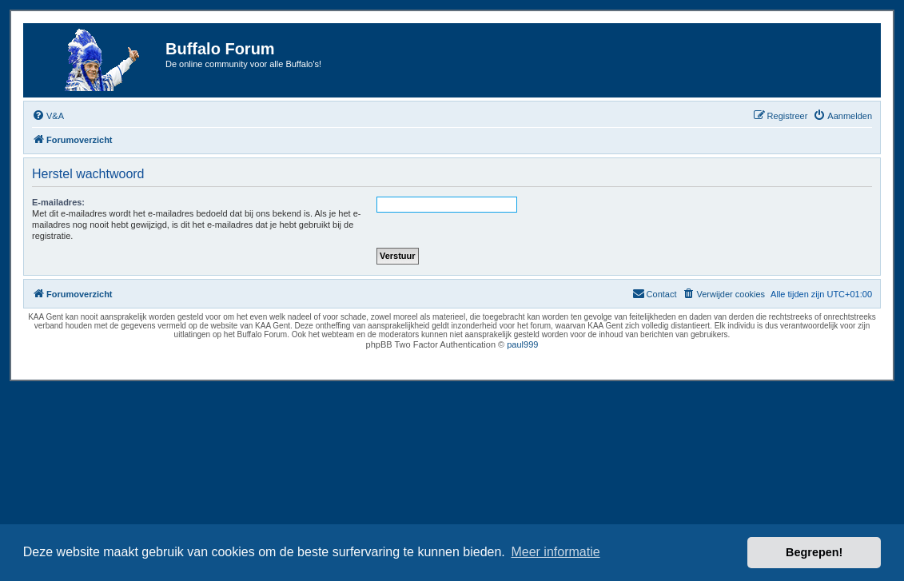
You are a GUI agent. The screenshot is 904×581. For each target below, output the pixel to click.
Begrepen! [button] (814, 552)
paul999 (522, 344)
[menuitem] (48, 115)
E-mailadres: (58, 202)
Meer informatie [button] (555, 552)
